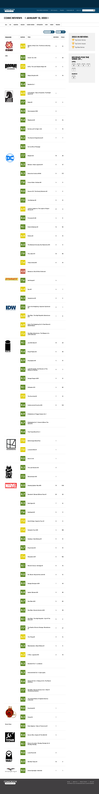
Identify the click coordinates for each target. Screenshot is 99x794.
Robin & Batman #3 (33, 227)
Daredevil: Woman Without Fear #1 (37, 494)
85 (62, 253)
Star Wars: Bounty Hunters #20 (36, 610)
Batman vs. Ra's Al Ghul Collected (37, 271)
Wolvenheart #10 (32, 476)
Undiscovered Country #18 (35, 405)
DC (10, 24)
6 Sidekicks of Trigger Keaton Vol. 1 (37, 414)
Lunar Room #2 (32, 752)
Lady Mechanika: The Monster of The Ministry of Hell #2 (38, 369)
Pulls (62, 37)
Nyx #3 (30, 289)
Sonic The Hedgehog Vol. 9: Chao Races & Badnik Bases (39, 324)
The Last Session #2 (33, 467)
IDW (46, 24)
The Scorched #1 (32, 396)
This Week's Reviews (42, 10)
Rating (22, 37)
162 (63, 556)
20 (62, 57)
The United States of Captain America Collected (38, 699)
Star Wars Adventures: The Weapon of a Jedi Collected (38, 333)
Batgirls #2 (31, 155)
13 (62, 236)
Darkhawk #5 (31, 512)
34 (62, 120)
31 (62, 200)
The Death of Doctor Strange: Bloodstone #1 (39, 627)
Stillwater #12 (31, 387)
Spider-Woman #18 (33, 592)
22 (78, 65)
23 (62, 342)
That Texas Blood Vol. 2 (34, 432)
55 (62, 592)
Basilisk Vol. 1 (31, 84)
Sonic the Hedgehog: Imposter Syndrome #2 (39, 307)
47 (62, 164)
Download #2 (31, 708)
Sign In (78, 10)
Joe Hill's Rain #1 (32, 342)
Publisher (8, 37)
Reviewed (47, 32)
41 (62, 503)
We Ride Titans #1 (32, 761)
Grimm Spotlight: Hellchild (35, 770)
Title (29, 37)
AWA (6, 55)
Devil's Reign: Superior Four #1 (36, 521)
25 (73, 77)
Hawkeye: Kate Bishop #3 (35, 539)
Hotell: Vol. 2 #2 (32, 57)
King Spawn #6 (32, 360)
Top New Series (79, 47)
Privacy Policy (83, 781)
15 (62, 129)
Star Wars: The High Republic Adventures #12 (39, 315)
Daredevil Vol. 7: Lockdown (35, 663)
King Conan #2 (32, 547)
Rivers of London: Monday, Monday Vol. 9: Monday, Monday (39, 743)
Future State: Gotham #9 (34, 182)
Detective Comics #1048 (34, 173)
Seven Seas (8, 724)
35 (62, 351)
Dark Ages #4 (31, 503)
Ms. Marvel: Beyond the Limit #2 (36, 574)
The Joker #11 (31, 253)
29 (62, 155)
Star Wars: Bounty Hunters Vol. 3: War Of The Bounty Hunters (39, 690)
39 (62, 610)
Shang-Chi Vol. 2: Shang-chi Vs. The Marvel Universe (39, 681)
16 (62, 75)
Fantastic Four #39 (33, 530)
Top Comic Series (80, 40)
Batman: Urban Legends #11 (35, 164)
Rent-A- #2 (31, 458)
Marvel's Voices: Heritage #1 (35, 565)
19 (56, 155)
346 (63, 485)
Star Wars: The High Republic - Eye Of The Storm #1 (39, 619)
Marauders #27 (32, 556)
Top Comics (54, 10)
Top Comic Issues (80, 43)
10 (56, 253)
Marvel (16, 24)
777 (63, 173)
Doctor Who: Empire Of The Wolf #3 (37, 735)
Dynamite (40, 24)
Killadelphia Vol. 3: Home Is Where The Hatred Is (38, 422)
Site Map (92, 781)
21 (62, 378)
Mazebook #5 (31, 120)
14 (56, 227)
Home (68, 781)
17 (56, 209)
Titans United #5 (32, 262)
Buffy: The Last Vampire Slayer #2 (37, 66)
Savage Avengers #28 (34, 583)
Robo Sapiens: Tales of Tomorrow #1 (37, 726)
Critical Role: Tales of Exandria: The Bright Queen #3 (39, 93)
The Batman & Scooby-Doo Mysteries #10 (39, 244)
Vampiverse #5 (32, 298)
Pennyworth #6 (32, 218)
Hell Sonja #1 (31, 280)
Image (23, 24)
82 (62, 601)
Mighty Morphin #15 (33, 75)
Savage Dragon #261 (33, 378)
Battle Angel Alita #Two (34, 440)
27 (62, 628)
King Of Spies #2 (32, 351)
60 (62, 387)
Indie (51, 24)
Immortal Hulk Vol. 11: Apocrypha (36, 672)
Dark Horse (30, 24)
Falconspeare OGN (33, 111)
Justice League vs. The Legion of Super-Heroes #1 (39, 209)
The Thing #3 (31, 637)
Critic (58, 32)
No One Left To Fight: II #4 (35, 129)
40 (62, 583)
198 (63, 530)
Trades (62, 10)
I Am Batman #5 (32, 200)
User (63, 32)
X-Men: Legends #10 (33, 654)
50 (62, 227)
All (6, 24)
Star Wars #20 (31, 601)
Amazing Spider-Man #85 (34, 485)
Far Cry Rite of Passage (34, 146)
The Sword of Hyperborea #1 (35, 138)
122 (63, 405)
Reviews (56, 37)
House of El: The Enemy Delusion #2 (37, 191)
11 (62, 209)
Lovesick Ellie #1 (32, 449)
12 (62, 46)
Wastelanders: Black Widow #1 (36, 645)
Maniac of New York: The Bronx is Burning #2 (39, 46)
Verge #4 (30, 717)
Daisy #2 (30, 102)
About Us (75, 781)
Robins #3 (30, 236)
